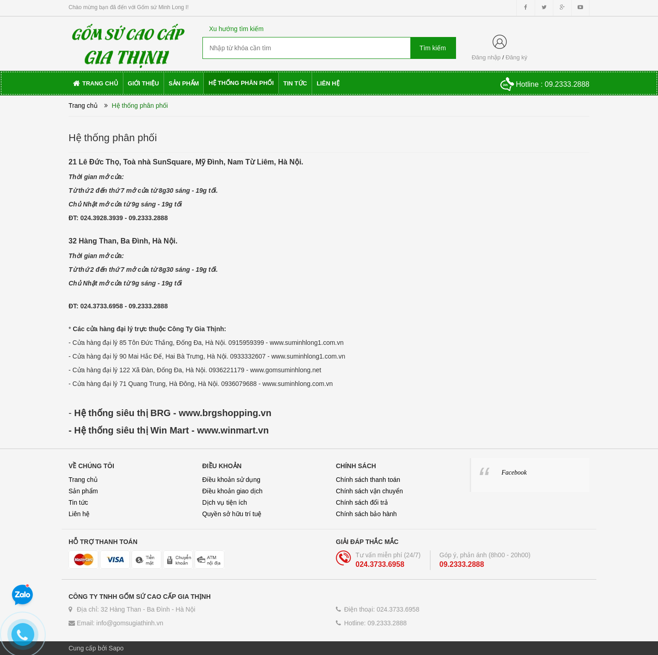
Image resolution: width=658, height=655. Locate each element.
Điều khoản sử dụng (231, 479)
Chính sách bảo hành (366, 514)
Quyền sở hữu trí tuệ (232, 514)
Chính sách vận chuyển (369, 491)
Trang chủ (83, 105)
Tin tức (78, 502)
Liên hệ (79, 514)
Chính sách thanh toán (368, 479)
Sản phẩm (83, 491)
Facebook (514, 472)
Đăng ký (516, 57)
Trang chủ (83, 479)
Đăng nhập (486, 57)
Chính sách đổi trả (362, 502)
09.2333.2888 (148, 218)
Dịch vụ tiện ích (224, 502)
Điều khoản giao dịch (232, 491)
